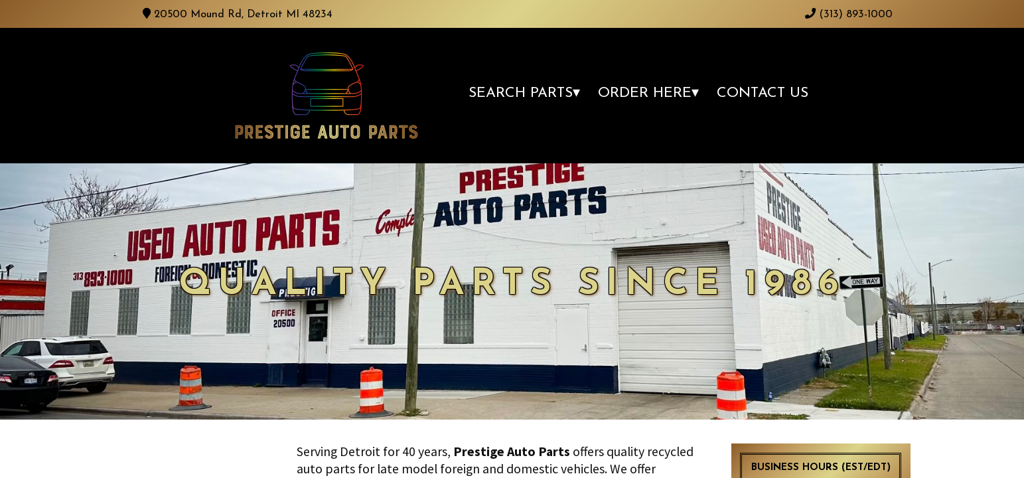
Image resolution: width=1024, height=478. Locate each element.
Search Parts (521, 93)
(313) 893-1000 (849, 14)
